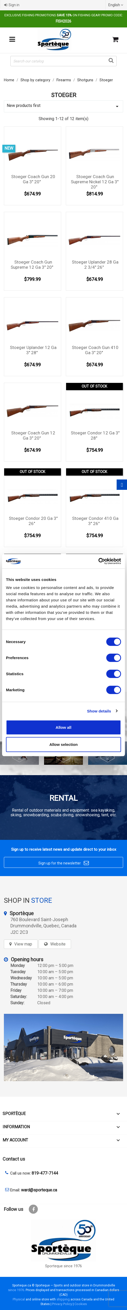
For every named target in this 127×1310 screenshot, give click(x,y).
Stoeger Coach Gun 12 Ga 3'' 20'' (33, 435)
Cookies (80, 1304)
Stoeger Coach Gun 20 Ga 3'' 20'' (33, 179)
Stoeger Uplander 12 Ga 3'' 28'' (33, 350)
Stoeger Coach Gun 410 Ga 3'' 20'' (95, 350)
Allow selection (63, 744)
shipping (63, 1299)
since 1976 (16, 1290)
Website (58, 944)
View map (23, 944)
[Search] (63, 61)
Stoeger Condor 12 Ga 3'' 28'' (95, 435)
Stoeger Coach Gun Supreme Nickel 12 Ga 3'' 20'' (94, 182)
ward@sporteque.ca (39, 1190)
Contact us (14, 1159)
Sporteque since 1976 (63, 1266)
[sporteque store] (63, 1047)
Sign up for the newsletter (63, 863)
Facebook (33, 1209)
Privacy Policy (62, 1304)
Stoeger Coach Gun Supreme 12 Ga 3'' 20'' (32, 264)
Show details (99, 711)
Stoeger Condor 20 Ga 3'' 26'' (33, 521)
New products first (63, 106)
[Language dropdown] (116, 5)
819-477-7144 (45, 1173)
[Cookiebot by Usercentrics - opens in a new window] (98, 561)
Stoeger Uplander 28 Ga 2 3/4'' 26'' (95, 264)
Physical (19, 1299)
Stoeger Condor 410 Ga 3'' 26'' (95, 521)
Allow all (64, 727)
